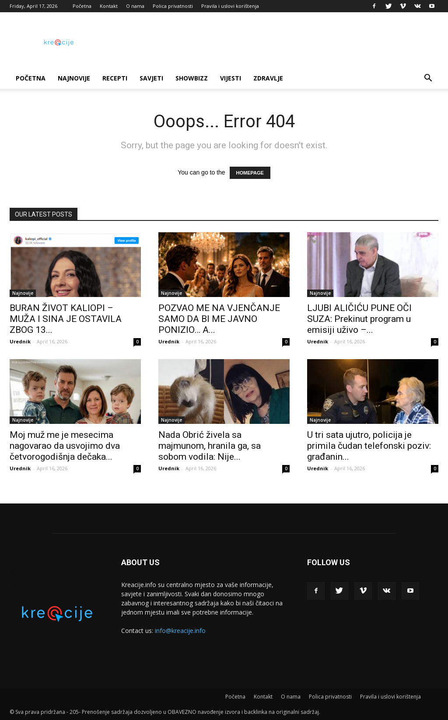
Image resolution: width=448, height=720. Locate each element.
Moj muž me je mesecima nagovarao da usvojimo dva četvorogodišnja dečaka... (65, 446)
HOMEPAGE (250, 172)
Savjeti (151, 78)
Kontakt (109, 6)
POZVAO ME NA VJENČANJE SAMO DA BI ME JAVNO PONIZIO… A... (219, 319)
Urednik (20, 341)
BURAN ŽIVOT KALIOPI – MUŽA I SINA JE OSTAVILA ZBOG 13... (66, 319)
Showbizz (191, 78)
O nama (135, 6)
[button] (427, 79)
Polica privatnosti (173, 6)
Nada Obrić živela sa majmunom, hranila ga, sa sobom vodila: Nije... (209, 446)
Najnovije (74, 78)
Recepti (114, 78)
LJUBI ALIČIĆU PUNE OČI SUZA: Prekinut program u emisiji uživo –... (359, 319)
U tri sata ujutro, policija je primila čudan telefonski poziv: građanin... (369, 446)
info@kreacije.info (180, 630)
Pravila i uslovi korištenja (230, 6)
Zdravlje (268, 78)
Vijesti (230, 78)
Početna (82, 6)
